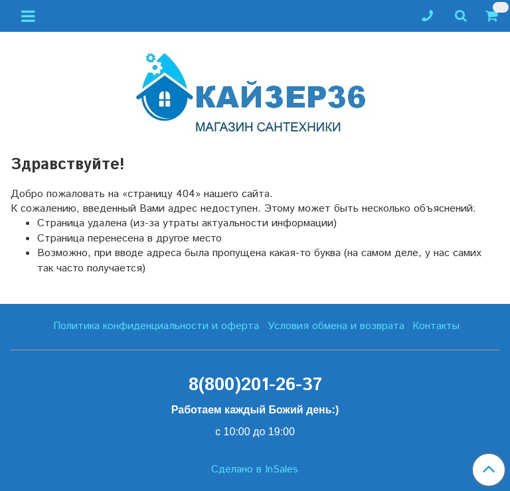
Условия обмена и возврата (336, 326)
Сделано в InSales (254, 469)
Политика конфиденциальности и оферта (156, 326)
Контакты (436, 326)
